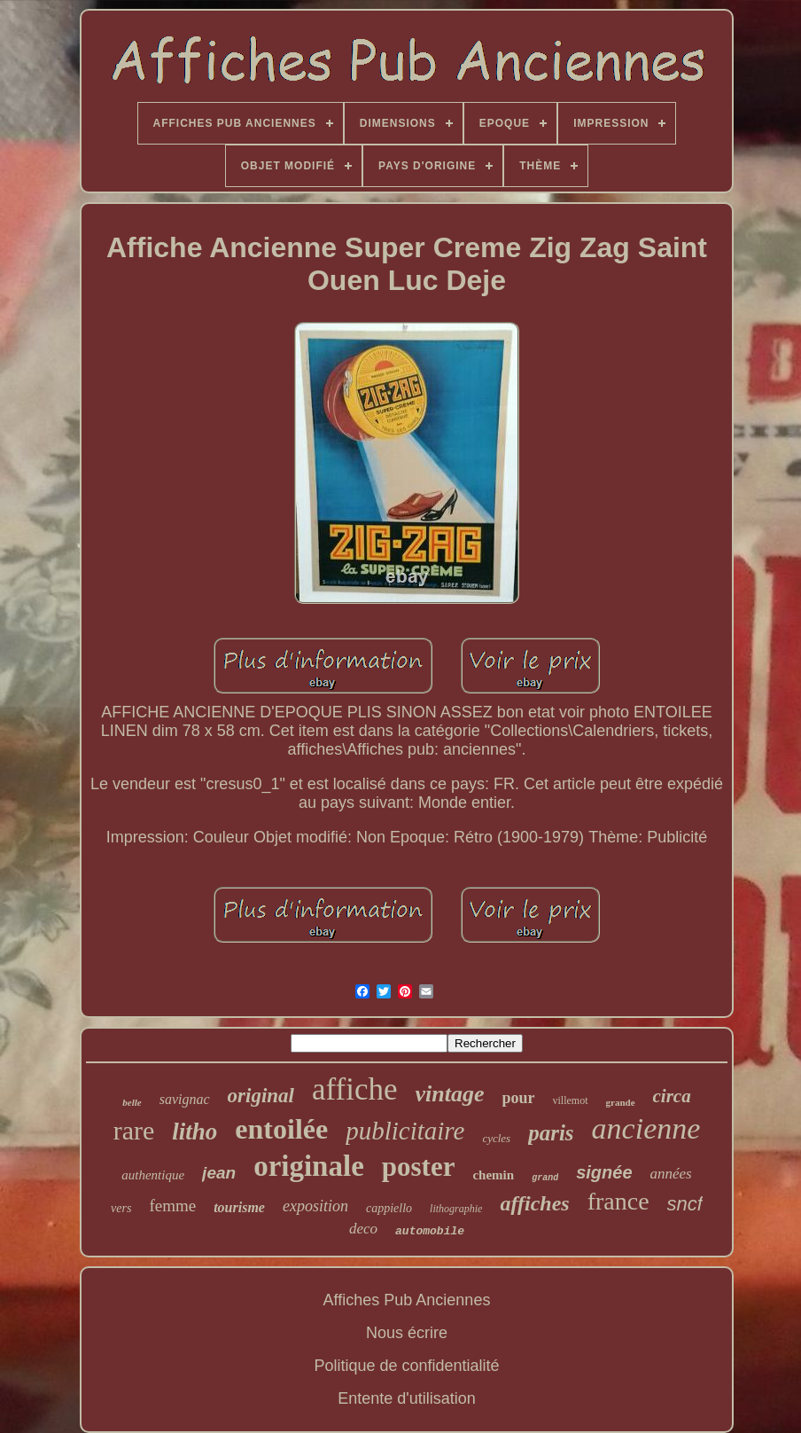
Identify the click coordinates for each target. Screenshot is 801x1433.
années (671, 1173)
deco (363, 1228)
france (618, 1201)
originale (308, 1166)
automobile (429, 1231)
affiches (534, 1203)
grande (620, 1102)
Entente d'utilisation (407, 1398)
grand (545, 1178)
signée (604, 1172)
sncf (685, 1204)
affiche (355, 1089)
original (261, 1096)
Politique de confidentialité (406, 1365)
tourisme (239, 1207)
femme (172, 1205)
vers (121, 1208)
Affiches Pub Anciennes (407, 1300)
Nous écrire (406, 1333)
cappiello (389, 1208)
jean (219, 1172)
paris (550, 1133)
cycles (496, 1138)
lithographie (456, 1208)
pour (518, 1098)
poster (418, 1166)
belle (131, 1102)
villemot (570, 1100)
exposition (315, 1206)
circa (672, 1096)
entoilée (281, 1129)
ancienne (646, 1128)
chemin (493, 1175)
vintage (450, 1094)
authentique (152, 1175)
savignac (184, 1099)
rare (134, 1130)
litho (194, 1131)
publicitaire (405, 1130)
